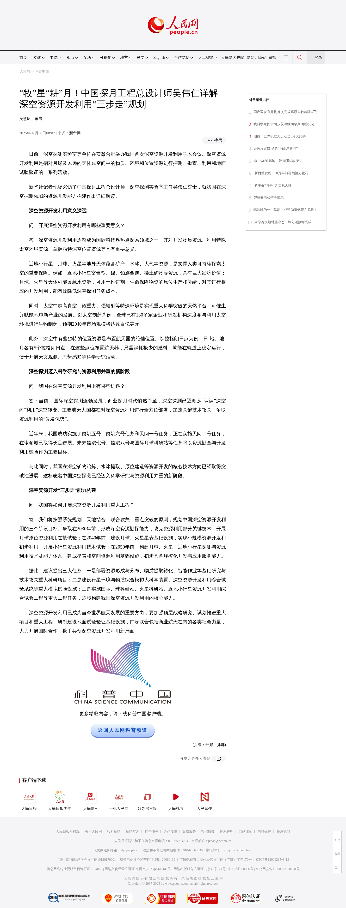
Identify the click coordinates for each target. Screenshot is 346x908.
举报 (272, 57)
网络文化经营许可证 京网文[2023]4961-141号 (138, 869)
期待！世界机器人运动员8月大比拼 (279, 136)
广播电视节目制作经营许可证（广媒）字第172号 (215, 859)
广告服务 (151, 831)
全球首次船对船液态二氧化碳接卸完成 (282, 222)
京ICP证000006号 (240, 869)
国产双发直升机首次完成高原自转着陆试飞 (285, 112)
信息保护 (264, 831)
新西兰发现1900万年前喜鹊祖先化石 (280, 173)
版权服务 (189, 831)
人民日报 (29, 800)
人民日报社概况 (68, 831)
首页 (23, 57)
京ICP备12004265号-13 (272, 859)
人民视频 (175, 800)
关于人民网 (93, 831)
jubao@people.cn (220, 841)
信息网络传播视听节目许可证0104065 (74, 869)
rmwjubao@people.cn (238, 850)
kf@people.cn (129, 850)
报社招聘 (114, 831)
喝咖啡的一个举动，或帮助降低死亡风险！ (285, 210)
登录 (318, 57)
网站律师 (245, 831)
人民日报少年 (59, 800)
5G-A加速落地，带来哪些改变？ (277, 161)
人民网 (25, 71)
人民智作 (204, 800)
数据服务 (208, 831)
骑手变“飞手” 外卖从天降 (272, 185)
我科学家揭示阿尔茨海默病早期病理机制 (283, 124)
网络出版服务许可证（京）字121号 (199, 869)
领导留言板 (147, 800)
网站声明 (227, 831)
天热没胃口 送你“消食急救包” (275, 148)
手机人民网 (118, 800)
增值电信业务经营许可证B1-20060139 (147, 859)
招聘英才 (132, 831)
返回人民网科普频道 (123, 730)
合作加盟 (170, 831)
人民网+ (90, 800)
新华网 (75, 133)
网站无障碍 (256, 57)
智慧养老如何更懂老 (268, 197)
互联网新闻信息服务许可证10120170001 (86, 859)
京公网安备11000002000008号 (277, 869)
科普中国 (42, 71)
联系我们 (283, 831)
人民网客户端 (232, 57)
